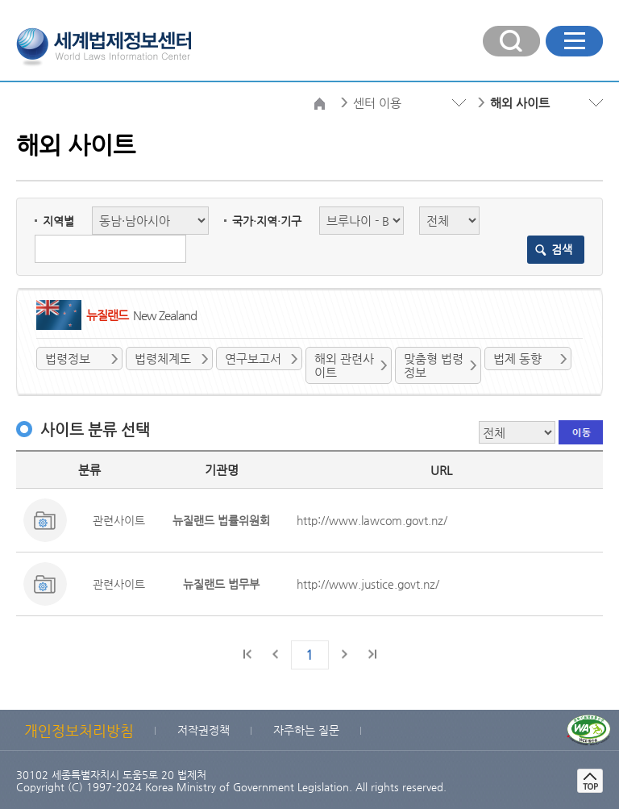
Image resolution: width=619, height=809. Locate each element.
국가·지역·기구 (266, 221)
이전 (276, 654)
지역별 (58, 221)
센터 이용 (377, 103)
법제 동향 (517, 358)
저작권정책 (203, 730)
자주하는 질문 (306, 730)
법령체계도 (163, 358)
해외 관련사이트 (344, 365)
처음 (248, 654)
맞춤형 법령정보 (433, 365)
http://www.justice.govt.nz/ (368, 584)
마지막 (371, 654)
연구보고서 (253, 358)
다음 (344, 654)
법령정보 (67, 358)
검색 (561, 249)
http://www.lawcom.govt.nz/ (372, 520)
